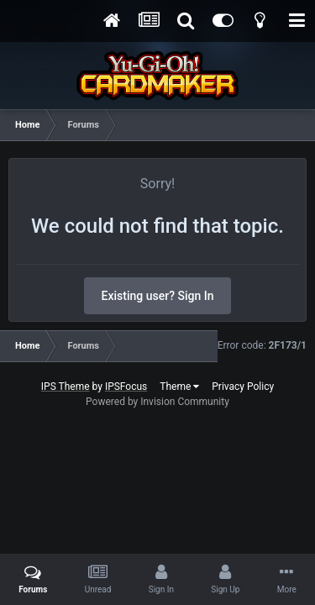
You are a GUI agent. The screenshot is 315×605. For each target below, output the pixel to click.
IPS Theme (65, 386)
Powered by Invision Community (157, 402)
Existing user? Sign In (158, 295)
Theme (179, 386)
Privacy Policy (243, 386)
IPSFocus (126, 386)
